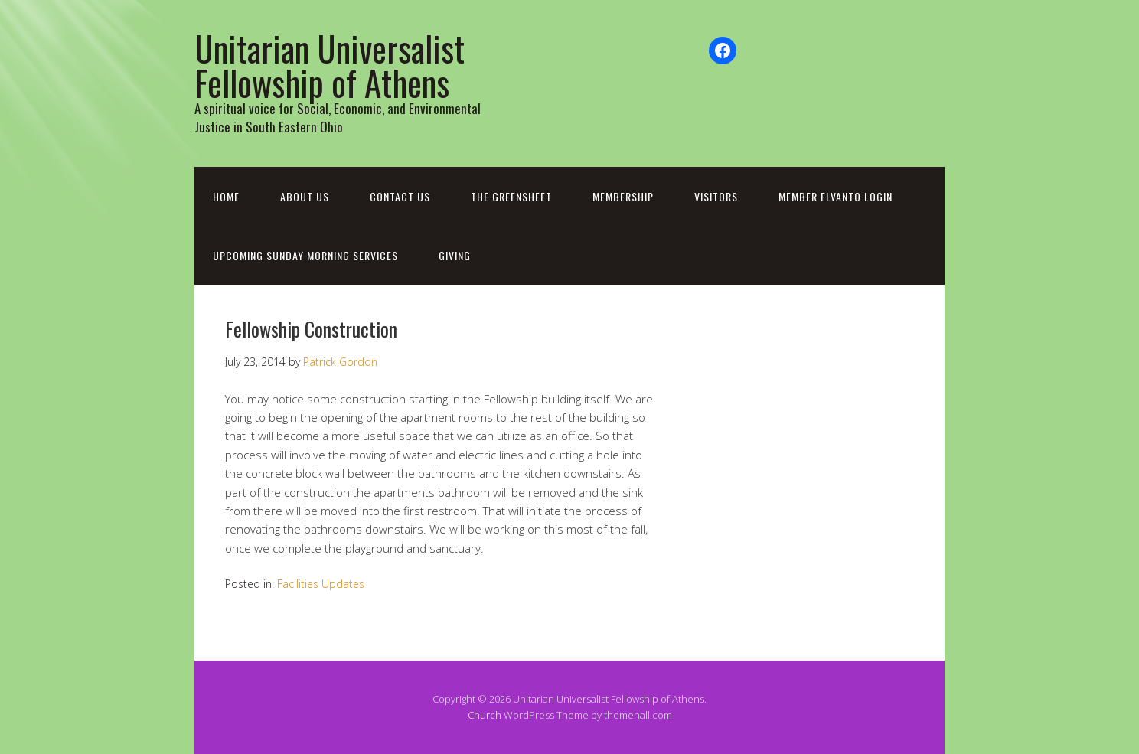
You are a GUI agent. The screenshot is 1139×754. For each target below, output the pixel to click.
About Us (304, 196)
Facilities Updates (320, 583)
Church (484, 715)
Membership (623, 196)
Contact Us (400, 196)
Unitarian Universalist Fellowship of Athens (329, 65)
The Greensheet (511, 196)
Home (226, 196)
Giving (455, 255)
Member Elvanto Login (835, 196)
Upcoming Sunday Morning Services (305, 255)
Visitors (716, 196)
